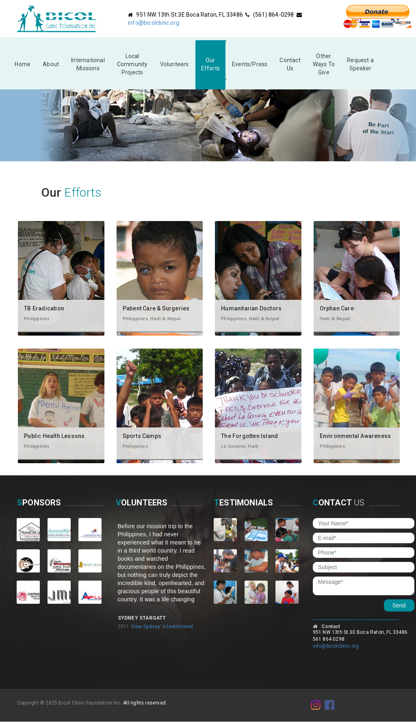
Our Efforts (210, 64)
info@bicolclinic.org (153, 23)
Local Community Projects (132, 64)
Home (22, 64)
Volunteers (174, 64)
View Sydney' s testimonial (162, 626)
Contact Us (290, 64)
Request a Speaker (360, 64)
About (51, 64)
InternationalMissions (88, 64)
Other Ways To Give (324, 64)
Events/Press (249, 64)
